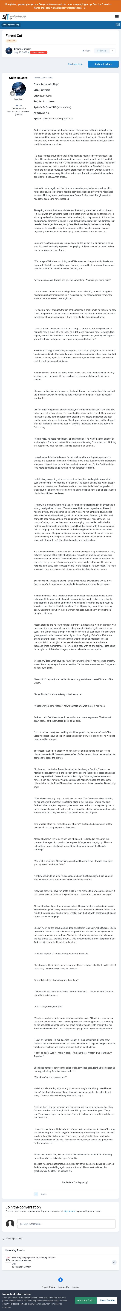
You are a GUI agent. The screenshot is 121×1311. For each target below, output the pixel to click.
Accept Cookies (84, 1300)
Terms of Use (24, 1298)
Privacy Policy (48, 1287)
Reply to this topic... (31, 1224)
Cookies (76, 1287)
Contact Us (63, 1287)
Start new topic (75, 64)
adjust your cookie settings (14, 1304)
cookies (12, 1301)
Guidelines (52, 1298)
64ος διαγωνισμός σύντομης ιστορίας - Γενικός (33, 1258)
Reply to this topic (103, 64)
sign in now (69, 1211)
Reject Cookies (107, 1300)
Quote (44, 1194)
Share (87, 51)
